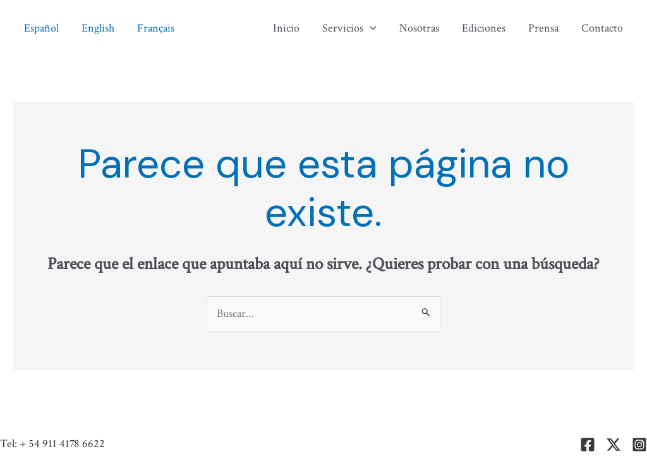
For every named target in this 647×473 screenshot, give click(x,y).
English (98, 28)
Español (41, 28)
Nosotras (419, 28)
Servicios (349, 28)
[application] (370, 28)
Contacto (602, 28)
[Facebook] (587, 444)
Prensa (543, 28)
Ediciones (483, 28)
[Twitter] (613, 444)
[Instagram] (639, 444)
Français (155, 28)
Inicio (286, 28)
